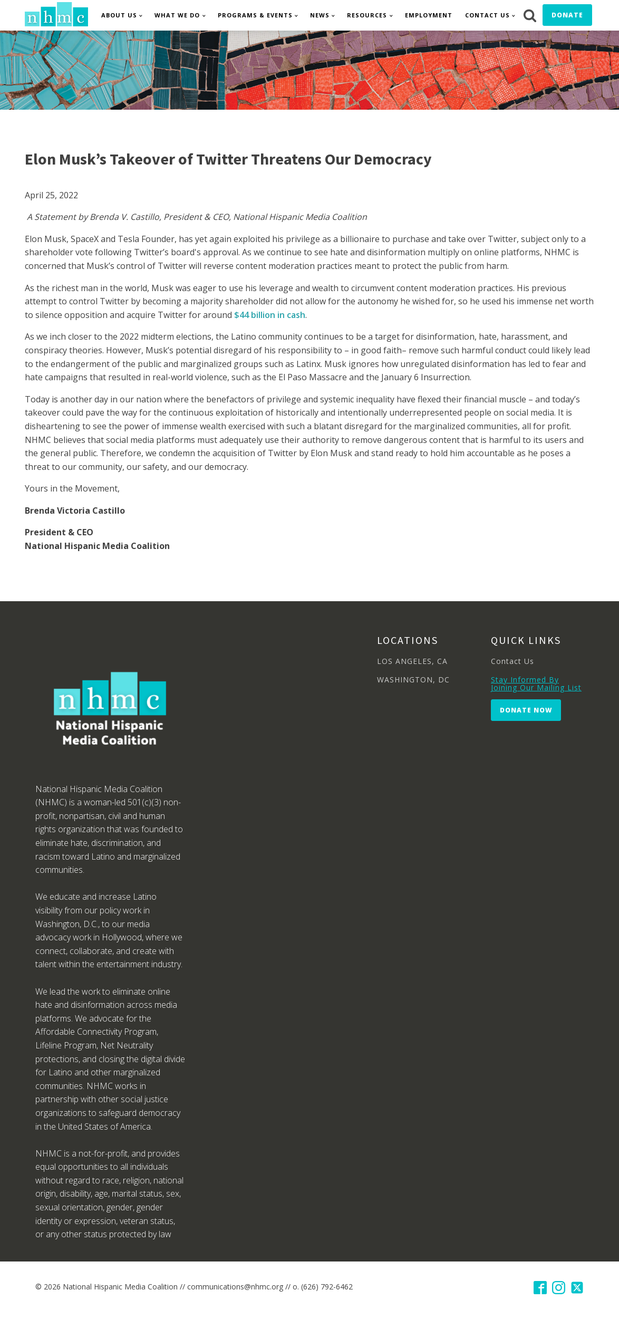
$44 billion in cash (269, 315)
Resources (367, 15)
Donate (567, 15)
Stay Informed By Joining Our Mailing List (536, 684)
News (320, 15)
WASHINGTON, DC (413, 679)
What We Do (177, 15)
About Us (119, 15)
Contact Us (487, 15)
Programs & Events (255, 15)
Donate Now (526, 710)
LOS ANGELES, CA (412, 661)
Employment (428, 15)
